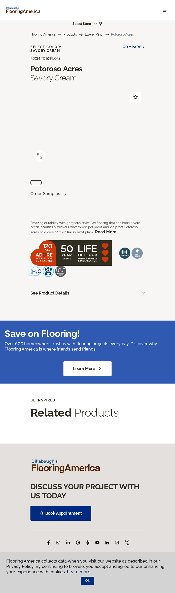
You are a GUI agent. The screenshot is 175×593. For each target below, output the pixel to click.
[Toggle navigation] (164, 10)
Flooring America (43, 34)
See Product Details (49, 293)
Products (70, 34)
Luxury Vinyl (94, 34)
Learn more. (79, 571)
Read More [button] (105, 231)
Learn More (87, 368)
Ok (87, 581)
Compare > (134, 47)
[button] (85, 24)
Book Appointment (61, 513)
